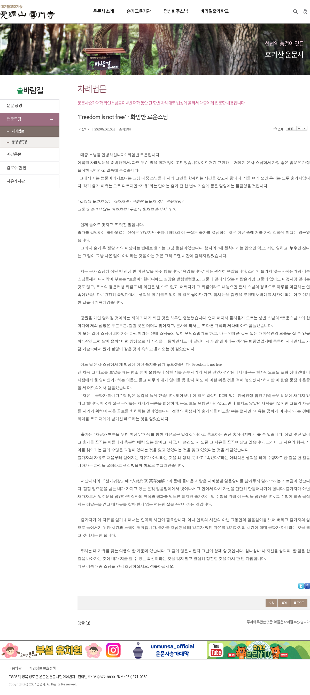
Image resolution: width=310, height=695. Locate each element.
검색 (295, 11)
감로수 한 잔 (16, 168)
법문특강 (14, 119)
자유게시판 (16, 181)
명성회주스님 (176, 11)
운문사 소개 (103, 11)
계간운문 (14, 154)
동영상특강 (19, 142)
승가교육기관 (139, 11)
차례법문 (18, 131)
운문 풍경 (14, 106)
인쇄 (278, 129)
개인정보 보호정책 (42, 668)
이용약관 (15, 668)
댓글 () (84, 623)
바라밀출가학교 (214, 11)
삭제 (283, 603)
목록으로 (299, 603)
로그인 (305, 11)
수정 (271, 603)
